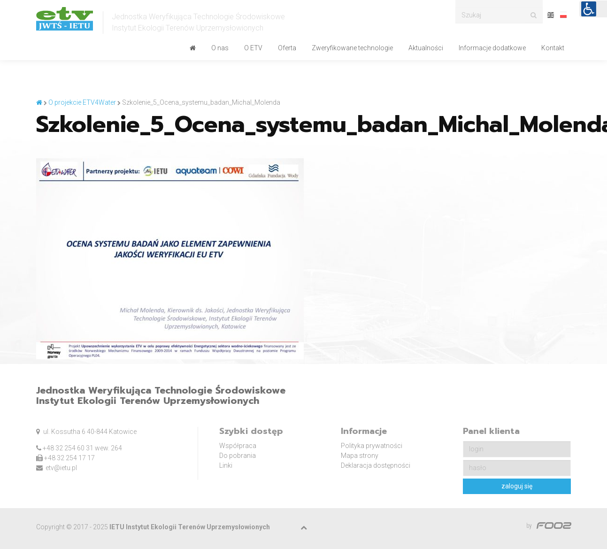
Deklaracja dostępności (375, 465)
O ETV (253, 48)
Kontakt (552, 48)
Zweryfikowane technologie (352, 48)
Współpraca (237, 445)
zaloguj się (516, 486)
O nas (220, 48)
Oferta (287, 48)
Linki (225, 465)
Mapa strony (359, 455)
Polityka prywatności (371, 445)
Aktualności (425, 48)
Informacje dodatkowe (492, 48)
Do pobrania (237, 455)
